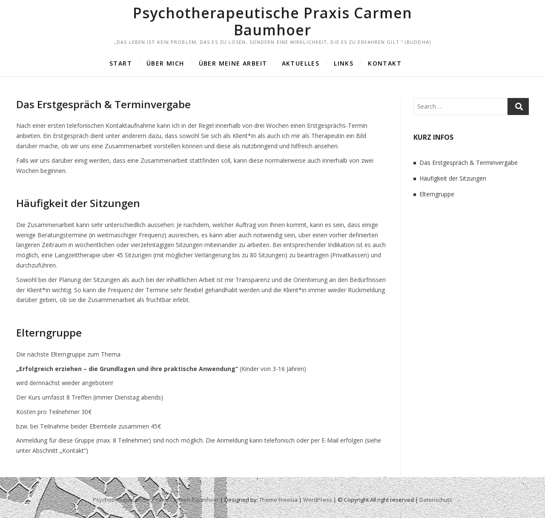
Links (343, 63)
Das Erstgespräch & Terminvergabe (103, 104)
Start (120, 63)
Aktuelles (301, 63)
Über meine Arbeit (233, 63)
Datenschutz (435, 500)
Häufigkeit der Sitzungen (78, 203)
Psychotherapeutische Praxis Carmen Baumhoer (272, 21)
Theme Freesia (278, 500)
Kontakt (385, 63)
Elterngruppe (49, 332)
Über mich (165, 63)
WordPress (317, 500)
